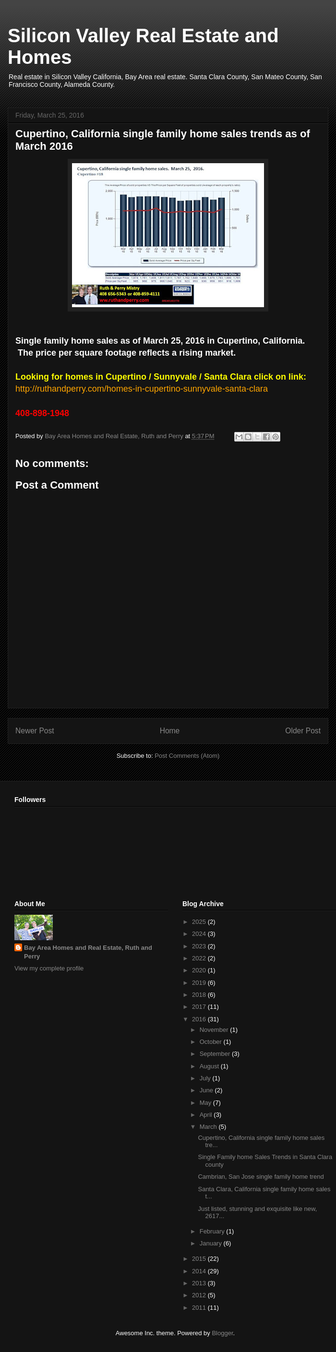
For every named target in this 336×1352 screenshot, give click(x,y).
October (212, 1041)
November (215, 1029)
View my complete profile (49, 968)
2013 (200, 1283)
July (206, 1078)
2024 (200, 933)
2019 (200, 982)
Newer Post (34, 731)
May (206, 1102)
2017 (200, 1006)
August (210, 1066)
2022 (200, 958)
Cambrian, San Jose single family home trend (261, 1176)
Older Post (303, 731)
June (207, 1090)
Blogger (222, 1333)
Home (170, 731)
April (207, 1114)
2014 (200, 1271)
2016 (200, 1019)
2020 (200, 970)
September (216, 1053)
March (209, 1126)
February (213, 1231)
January (212, 1243)
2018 (200, 994)
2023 (200, 946)
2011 (200, 1307)
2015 (200, 1258)
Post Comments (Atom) (187, 755)
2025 (200, 921)
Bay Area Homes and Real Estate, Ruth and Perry (88, 952)
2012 (200, 1295)
